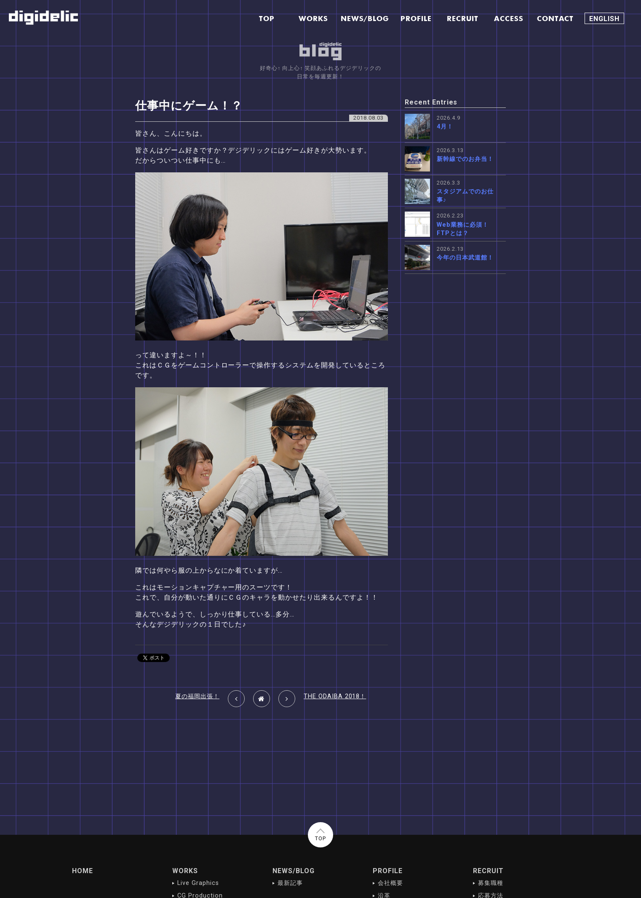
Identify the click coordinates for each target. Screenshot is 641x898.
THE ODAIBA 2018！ (335, 696)
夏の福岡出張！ (197, 696)
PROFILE (388, 871)
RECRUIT (488, 871)
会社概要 (390, 883)
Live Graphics (198, 883)
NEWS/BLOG (293, 871)
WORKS (185, 871)
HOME (82, 871)
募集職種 (490, 883)
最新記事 (290, 883)
